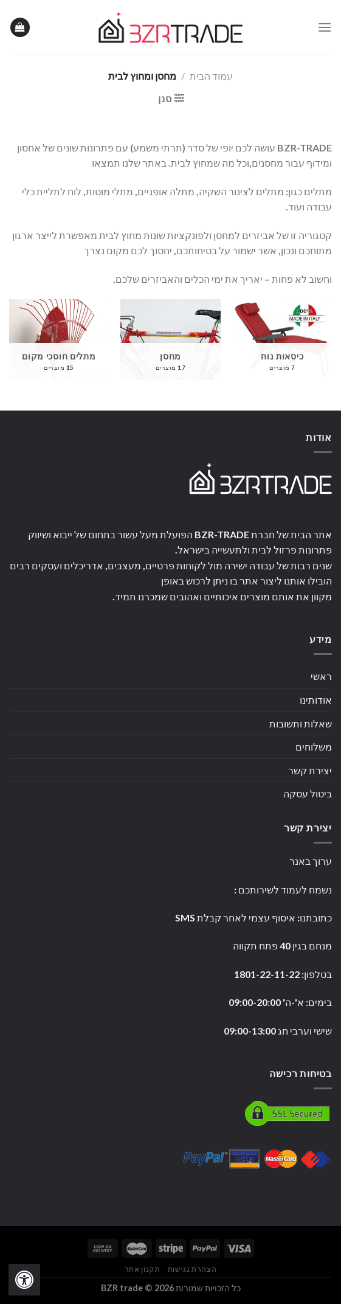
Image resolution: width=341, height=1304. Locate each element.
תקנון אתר (142, 1269)
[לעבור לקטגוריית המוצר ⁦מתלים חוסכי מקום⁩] (59, 339)
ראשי (321, 676)
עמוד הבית (211, 76)
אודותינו (316, 700)
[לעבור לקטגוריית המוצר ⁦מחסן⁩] (170, 339)
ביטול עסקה (307, 793)
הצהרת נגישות (192, 1269)
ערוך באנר (310, 861)
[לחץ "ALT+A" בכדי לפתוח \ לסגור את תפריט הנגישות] (24, 1279)
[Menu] (324, 27)
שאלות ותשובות (300, 723)
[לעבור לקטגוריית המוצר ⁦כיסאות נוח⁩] (282, 339)
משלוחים (313, 746)
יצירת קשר (310, 770)
